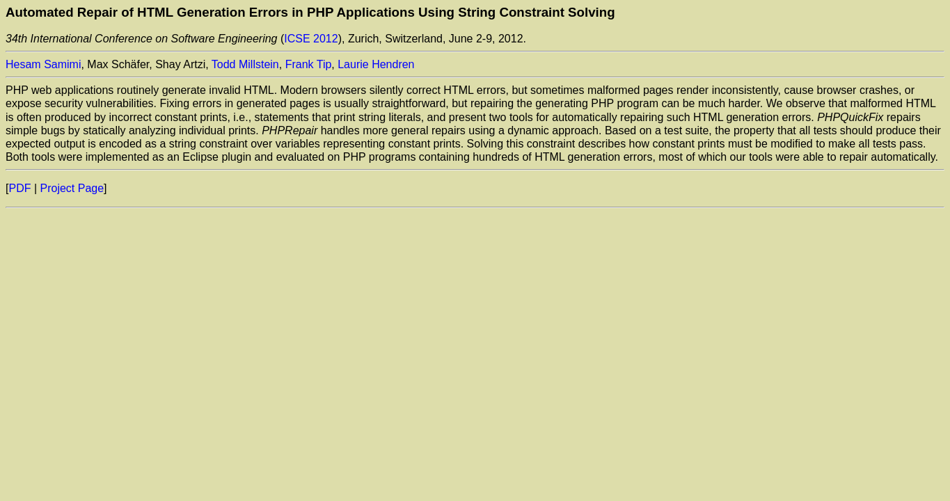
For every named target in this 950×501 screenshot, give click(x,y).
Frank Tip (308, 64)
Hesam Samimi (43, 64)
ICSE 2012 (311, 39)
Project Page (72, 188)
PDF (19, 188)
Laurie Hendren (376, 64)
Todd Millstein (245, 64)
